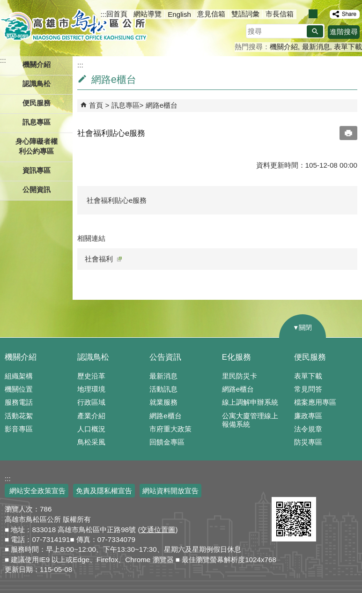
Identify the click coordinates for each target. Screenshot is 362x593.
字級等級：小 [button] (303, 14)
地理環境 (91, 389)
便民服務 (310, 357)
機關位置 (19, 389)
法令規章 (308, 429)
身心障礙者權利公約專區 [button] (36, 146)
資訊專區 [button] (36, 170)
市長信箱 (280, 14)
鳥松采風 (91, 442)
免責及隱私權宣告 (104, 491)
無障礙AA (328, 485)
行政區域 (91, 402)
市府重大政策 (170, 429)
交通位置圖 (157, 530)
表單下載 (348, 47)
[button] (315, 31)
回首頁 (116, 14)
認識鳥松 (93, 357)
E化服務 (236, 357)
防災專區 (308, 442)
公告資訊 (165, 357)
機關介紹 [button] (36, 64)
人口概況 (91, 429)
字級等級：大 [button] (323, 14)
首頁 (96, 105)
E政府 (282, 485)
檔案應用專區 (315, 402)
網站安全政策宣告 (36, 491)
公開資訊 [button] (36, 189)
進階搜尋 (344, 32)
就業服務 (163, 402)
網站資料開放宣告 (170, 491)
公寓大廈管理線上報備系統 (250, 420)
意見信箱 (211, 14)
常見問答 (308, 389)
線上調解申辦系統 (250, 402)
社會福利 (103, 259)
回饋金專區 (167, 442)
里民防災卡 (239, 376)
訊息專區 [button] (36, 122)
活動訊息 (163, 389)
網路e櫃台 (161, 105)
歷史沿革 (91, 376)
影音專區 (19, 429)
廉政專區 (308, 416)
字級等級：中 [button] (313, 13)
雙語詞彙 (245, 14)
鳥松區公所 (74, 26)
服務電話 (19, 402)
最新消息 (316, 47)
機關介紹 (284, 47)
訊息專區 (125, 105)
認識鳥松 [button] (36, 84)
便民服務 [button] (36, 103)
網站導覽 (147, 14)
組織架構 (19, 376)
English (179, 14)
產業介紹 (91, 416)
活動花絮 (19, 416)
